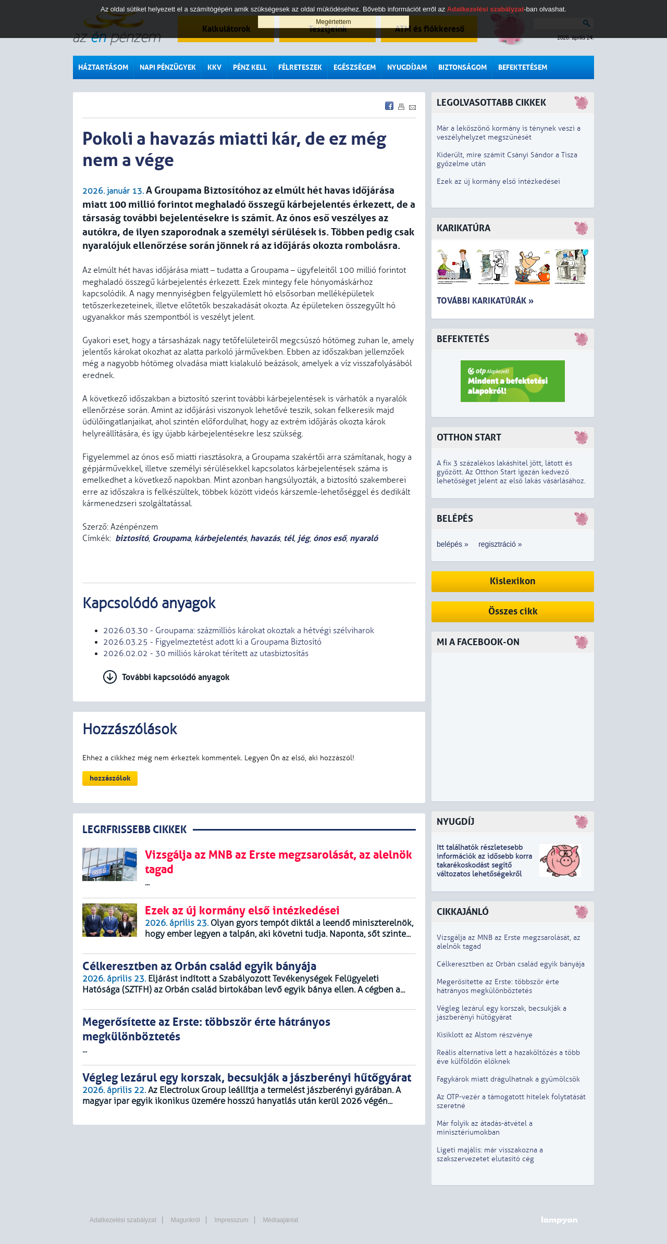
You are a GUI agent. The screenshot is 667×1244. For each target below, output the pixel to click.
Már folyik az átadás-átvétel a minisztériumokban (485, 1128)
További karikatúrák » (485, 301)
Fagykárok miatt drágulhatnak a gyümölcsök (508, 1079)
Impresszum (231, 1220)
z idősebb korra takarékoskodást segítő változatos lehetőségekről (484, 865)
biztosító (132, 538)
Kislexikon (513, 581)
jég (304, 538)
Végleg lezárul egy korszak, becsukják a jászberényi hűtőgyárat (501, 1013)
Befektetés (463, 339)
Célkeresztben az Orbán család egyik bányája (511, 964)
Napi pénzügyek (168, 67)
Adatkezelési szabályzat (123, 1220)
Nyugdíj (455, 821)
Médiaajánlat (280, 1220)
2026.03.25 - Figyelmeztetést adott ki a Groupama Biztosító (212, 642)
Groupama (171, 538)
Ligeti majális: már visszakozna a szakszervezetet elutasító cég (490, 1154)
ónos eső (329, 538)
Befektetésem (522, 67)
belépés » (452, 544)
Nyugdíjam (407, 67)
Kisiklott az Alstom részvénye (485, 1035)
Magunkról (185, 1220)
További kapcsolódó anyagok (176, 677)
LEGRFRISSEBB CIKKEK (134, 830)
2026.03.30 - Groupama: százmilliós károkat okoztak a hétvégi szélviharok (238, 630)
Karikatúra (463, 228)
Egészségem (355, 67)
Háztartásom (103, 67)
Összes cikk (513, 611)
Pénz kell (250, 67)
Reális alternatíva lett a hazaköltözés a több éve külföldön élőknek (508, 1057)
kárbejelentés (220, 538)
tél (288, 538)
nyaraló (364, 538)
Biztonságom (462, 67)
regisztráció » (500, 544)
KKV (214, 67)
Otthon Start (469, 437)
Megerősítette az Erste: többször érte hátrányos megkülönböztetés (498, 986)
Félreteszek (300, 67)
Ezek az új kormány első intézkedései (498, 181)
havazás (265, 538)
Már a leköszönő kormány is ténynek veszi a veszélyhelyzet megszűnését (508, 133)
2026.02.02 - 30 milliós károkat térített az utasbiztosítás (205, 653)
